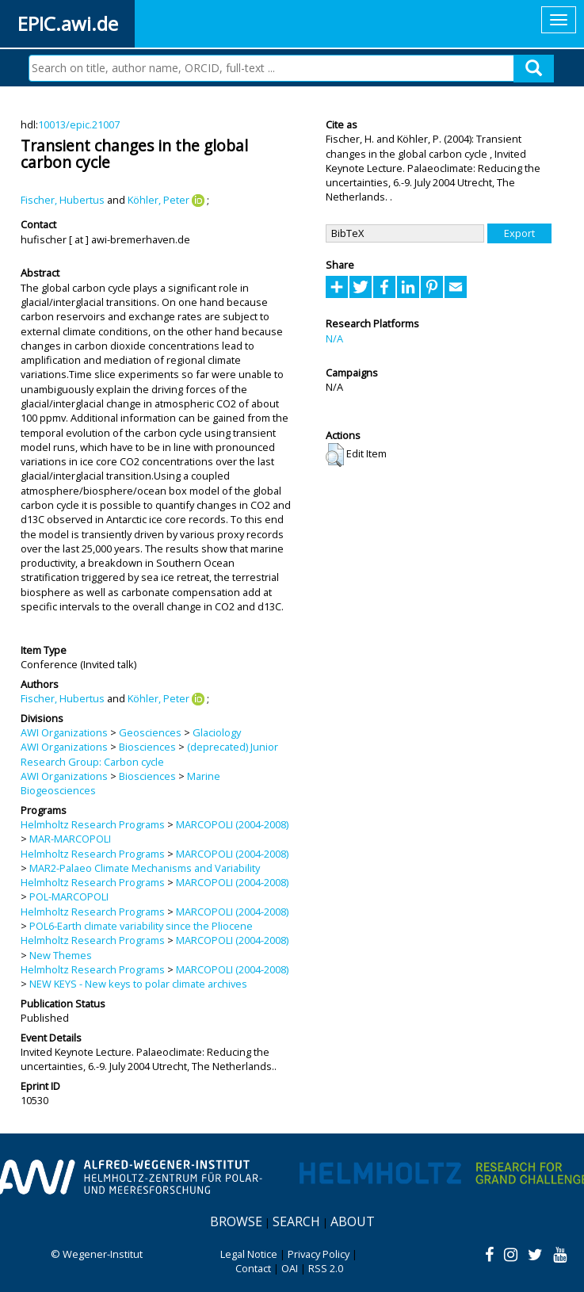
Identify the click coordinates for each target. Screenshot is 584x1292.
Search (296, 1221)
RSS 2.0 (325, 1268)
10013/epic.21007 (79, 124)
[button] (335, 455)
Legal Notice (248, 1254)
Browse (236, 1221)
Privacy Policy (318, 1254)
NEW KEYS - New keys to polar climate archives (138, 984)
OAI (289, 1268)
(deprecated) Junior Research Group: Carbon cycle (149, 754)
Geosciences (150, 732)
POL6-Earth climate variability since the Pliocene (141, 926)
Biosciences (147, 747)
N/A (334, 338)
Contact (253, 1268)
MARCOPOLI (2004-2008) (232, 824)
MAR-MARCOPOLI (70, 838)
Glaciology (217, 732)
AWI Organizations (64, 732)
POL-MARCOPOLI (69, 896)
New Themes (60, 955)
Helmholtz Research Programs (93, 824)
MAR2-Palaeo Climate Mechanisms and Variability (144, 868)
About (352, 1221)
